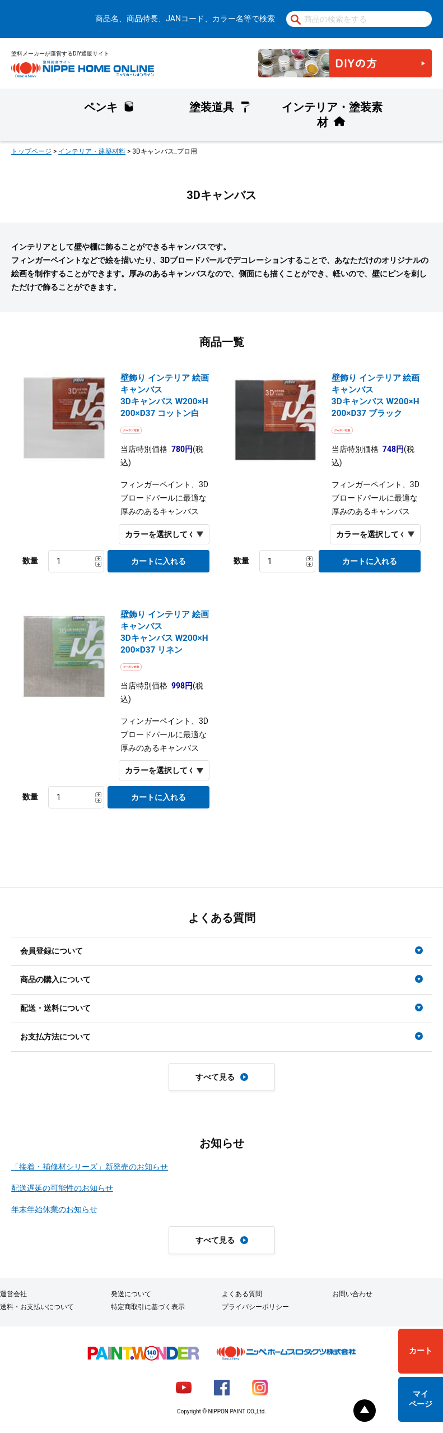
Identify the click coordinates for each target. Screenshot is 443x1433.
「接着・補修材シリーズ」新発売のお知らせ (89, 1166)
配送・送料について (55, 1008)
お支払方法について (55, 1036)
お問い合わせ (352, 1294)
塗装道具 (211, 107)
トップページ (31, 151)
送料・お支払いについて (37, 1307)
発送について (131, 1294)
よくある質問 (242, 1294)
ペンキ (101, 107)
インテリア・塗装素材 (332, 114)
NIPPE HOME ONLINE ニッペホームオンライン (82, 69)
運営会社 (13, 1294)
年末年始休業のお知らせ (54, 1209)
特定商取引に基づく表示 (148, 1307)
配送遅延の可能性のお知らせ (62, 1188)
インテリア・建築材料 (91, 151)
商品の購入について (55, 979)
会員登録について (51, 950)
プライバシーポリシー (255, 1307)
